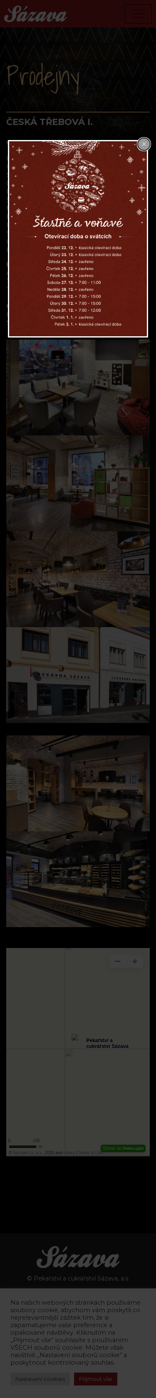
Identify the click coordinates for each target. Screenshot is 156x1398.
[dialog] (78, 239)
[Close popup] (144, 144)
